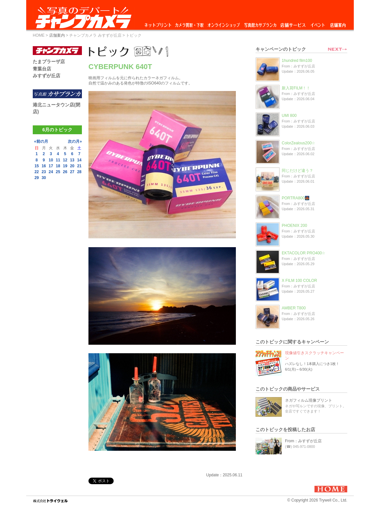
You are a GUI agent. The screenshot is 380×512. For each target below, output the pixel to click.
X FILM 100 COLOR (299, 280)
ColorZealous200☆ (298, 143)
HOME (39, 35)
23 (44, 172)
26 (65, 172)
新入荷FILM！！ (296, 88)
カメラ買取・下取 (189, 23)
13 (72, 160)
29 (36, 177)
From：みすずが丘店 (303, 441)
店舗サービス (293, 23)
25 (58, 172)
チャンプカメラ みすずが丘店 (95, 35)
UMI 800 (289, 115)
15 (36, 166)
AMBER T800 (294, 308)
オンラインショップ (223, 23)
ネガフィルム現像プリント (308, 400)
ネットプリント (158, 23)
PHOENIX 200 (294, 225)
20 (72, 166)
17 (51, 166)
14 (79, 160)
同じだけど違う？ (297, 170)
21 (79, 166)
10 (51, 160)
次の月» (75, 141)
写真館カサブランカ (260, 23)
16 (44, 166)
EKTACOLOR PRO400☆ (303, 253)
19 (65, 166)
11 (58, 160)
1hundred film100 (297, 60)
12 (65, 160)
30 (44, 177)
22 (36, 172)
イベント (318, 23)
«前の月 (41, 141)
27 (72, 172)
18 (58, 166)
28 (79, 172)
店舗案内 (338, 23)
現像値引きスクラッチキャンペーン (314, 355)
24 (51, 172)
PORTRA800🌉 (296, 198)
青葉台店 (42, 68)
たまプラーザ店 (49, 61)
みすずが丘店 (46, 75)
